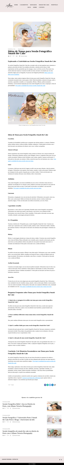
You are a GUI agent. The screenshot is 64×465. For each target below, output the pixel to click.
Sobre (35, 7)
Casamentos (24, 4)
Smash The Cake (44, 4)
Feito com (32, 463)
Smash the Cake (21, 49)
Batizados (33, 4)
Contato (41, 7)
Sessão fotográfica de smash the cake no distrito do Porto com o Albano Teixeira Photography (21, 432)
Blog (29, 7)
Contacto (15, 459)
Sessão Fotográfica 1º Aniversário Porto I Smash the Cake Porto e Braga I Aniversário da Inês (20, 419)
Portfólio (54, 4)
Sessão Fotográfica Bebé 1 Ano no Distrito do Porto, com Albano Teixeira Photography (19, 405)
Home (16, 4)
